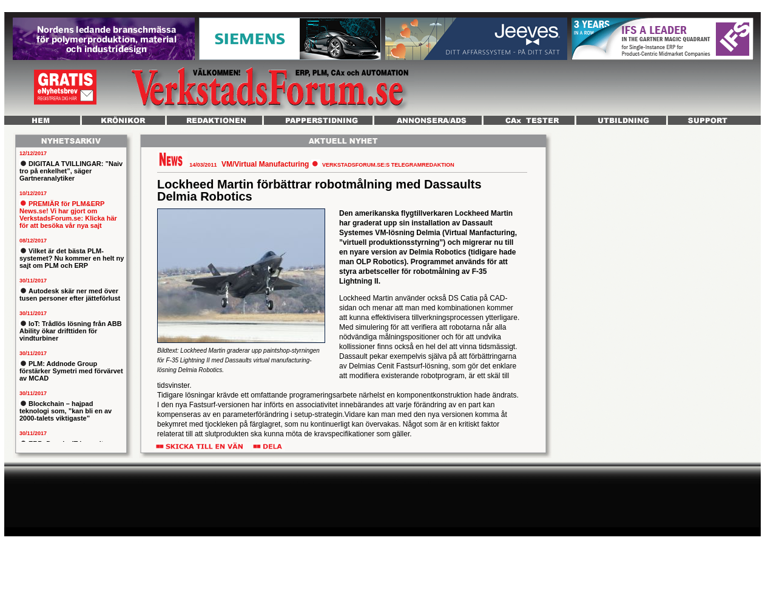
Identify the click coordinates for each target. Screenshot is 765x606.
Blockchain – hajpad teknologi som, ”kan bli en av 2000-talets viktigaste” (65, 411)
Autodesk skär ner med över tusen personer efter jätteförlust (69, 294)
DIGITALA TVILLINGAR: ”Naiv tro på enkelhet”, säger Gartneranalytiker (71, 171)
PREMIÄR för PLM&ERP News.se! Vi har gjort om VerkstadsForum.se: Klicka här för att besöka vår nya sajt (68, 214)
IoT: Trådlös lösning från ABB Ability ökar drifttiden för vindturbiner (70, 331)
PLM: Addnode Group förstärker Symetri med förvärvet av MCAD (71, 371)
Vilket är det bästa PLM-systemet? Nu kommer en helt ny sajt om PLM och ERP (71, 258)
